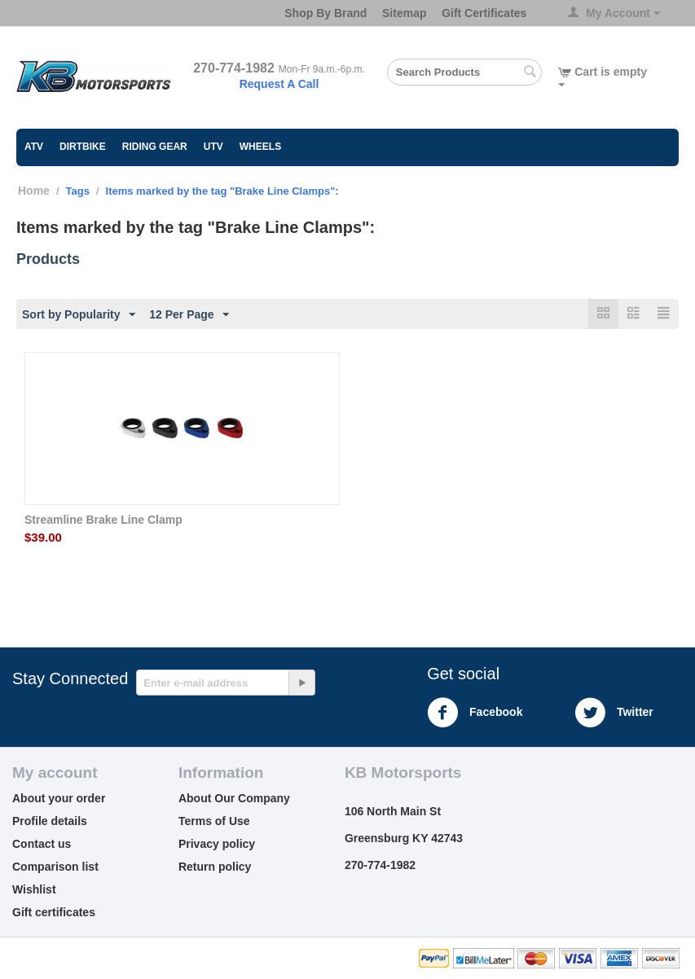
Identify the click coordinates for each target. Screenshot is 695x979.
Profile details (49, 821)
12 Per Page (188, 315)
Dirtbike (82, 146)
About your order (58, 798)
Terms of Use (214, 821)
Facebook (474, 712)
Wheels (260, 146)
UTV (213, 146)
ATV (33, 146)
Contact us (41, 843)
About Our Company (234, 798)
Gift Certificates (484, 13)
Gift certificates (53, 912)
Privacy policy (216, 843)
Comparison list (55, 866)
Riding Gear (154, 146)
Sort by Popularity (78, 315)
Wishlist (34, 889)
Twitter (613, 712)
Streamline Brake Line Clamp (103, 519)
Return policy (214, 866)
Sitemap (404, 13)
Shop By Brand (325, 13)
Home (34, 190)
